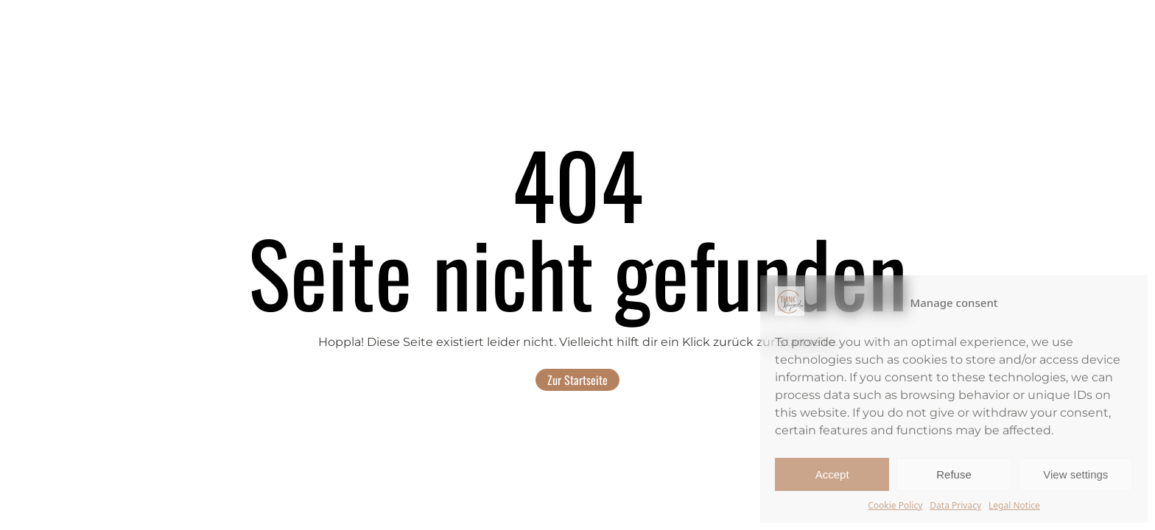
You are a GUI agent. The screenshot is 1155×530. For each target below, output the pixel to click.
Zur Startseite (577, 380)
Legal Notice (1014, 505)
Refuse (954, 474)
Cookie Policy (895, 505)
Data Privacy (955, 505)
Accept (832, 474)
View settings (1075, 474)
